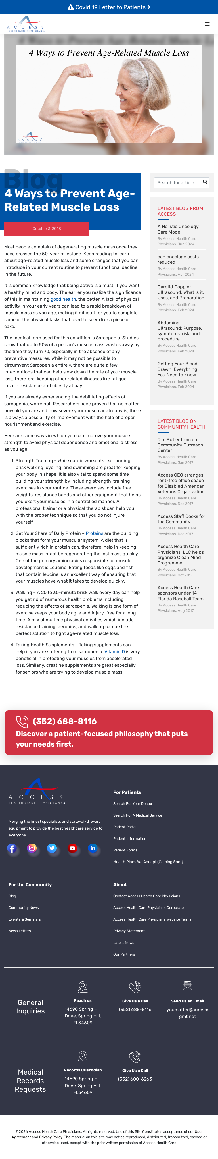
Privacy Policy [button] (50, 1137)
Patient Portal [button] (124, 827)
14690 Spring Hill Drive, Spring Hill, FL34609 (83, 1015)
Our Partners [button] (124, 954)
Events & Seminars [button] (25, 919)
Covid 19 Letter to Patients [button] (109, 7)
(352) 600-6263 (135, 1079)
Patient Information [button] (129, 838)
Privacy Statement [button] (129, 931)
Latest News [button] (123, 942)
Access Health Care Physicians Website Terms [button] (152, 919)
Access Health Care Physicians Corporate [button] (148, 907)
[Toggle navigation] (207, 24)
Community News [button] (24, 907)
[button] (26, 24)
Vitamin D (114, 651)
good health (63, 299)
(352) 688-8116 (65, 721)
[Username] (181, 182)
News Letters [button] (20, 931)
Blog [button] (12, 896)
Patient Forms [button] (125, 850)
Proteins (95, 533)
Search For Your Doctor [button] (132, 803)
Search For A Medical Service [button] (137, 815)
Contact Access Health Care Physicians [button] (146, 896)
